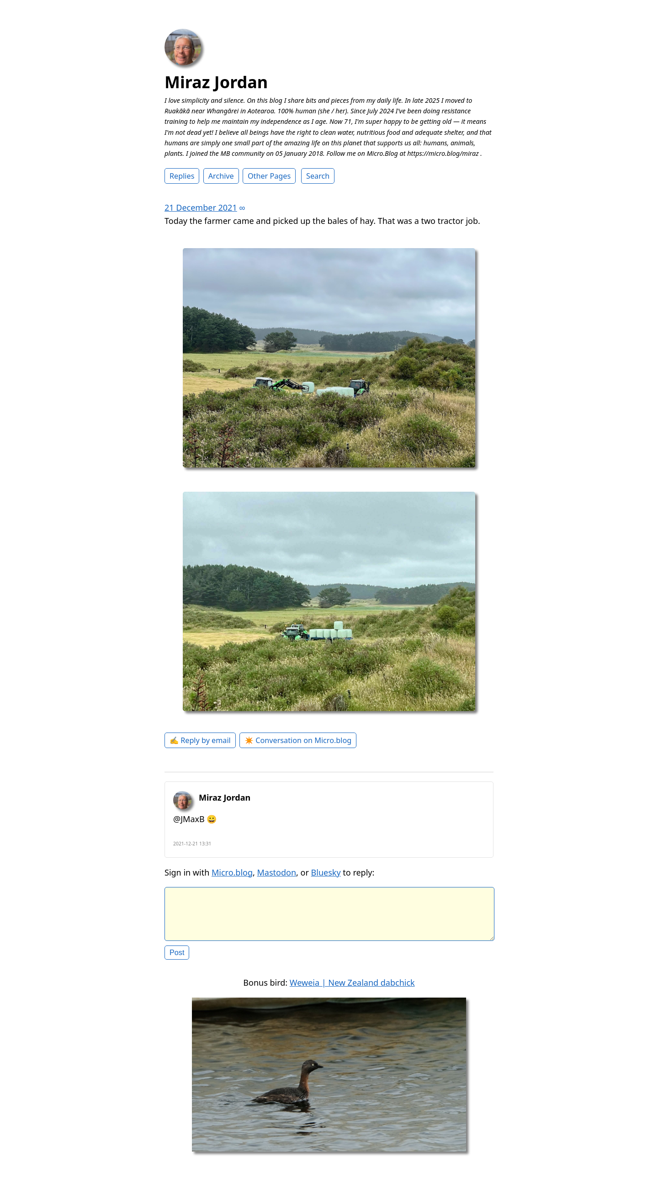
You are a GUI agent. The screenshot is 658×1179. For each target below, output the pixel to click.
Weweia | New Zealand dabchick (352, 989)
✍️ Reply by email (200, 740)
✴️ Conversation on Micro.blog (297, 740)
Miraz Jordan (216, 82)
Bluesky (326, 872)
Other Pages (269, 176)
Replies (182, 176)
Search (317, 176)
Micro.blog (232, 872)
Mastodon (277, 872)
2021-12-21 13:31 (192, 843)
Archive (221, 176)
